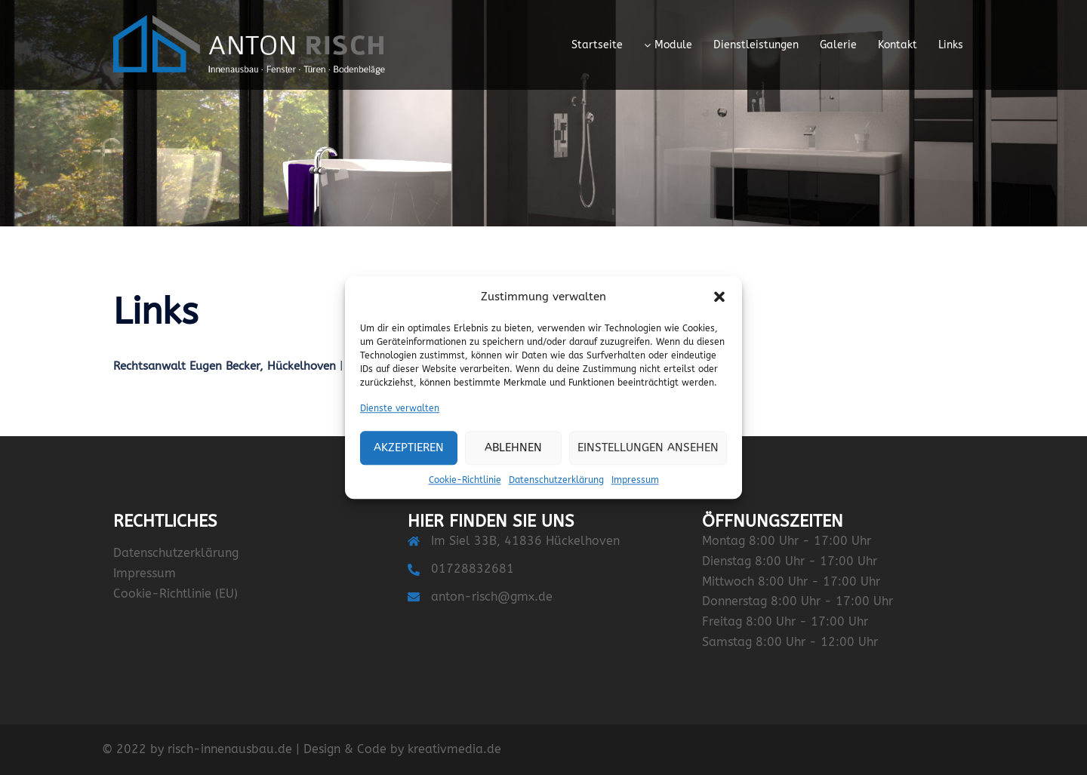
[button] (719, 296)
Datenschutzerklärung (556, 480)
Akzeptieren (409, 448)
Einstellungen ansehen (648, 448)
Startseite (597, 44)
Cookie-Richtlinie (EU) (175, 593)
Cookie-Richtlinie (465, 480)
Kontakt (897, 44)
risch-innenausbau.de (230, 749)
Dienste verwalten (399, 408)
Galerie (838, 44)
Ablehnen (513, 448)
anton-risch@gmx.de (492, 596)
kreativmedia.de (454, 749)
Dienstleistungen (756, 44)
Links (950, 44)
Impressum (635, 480)
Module (673, 44)
